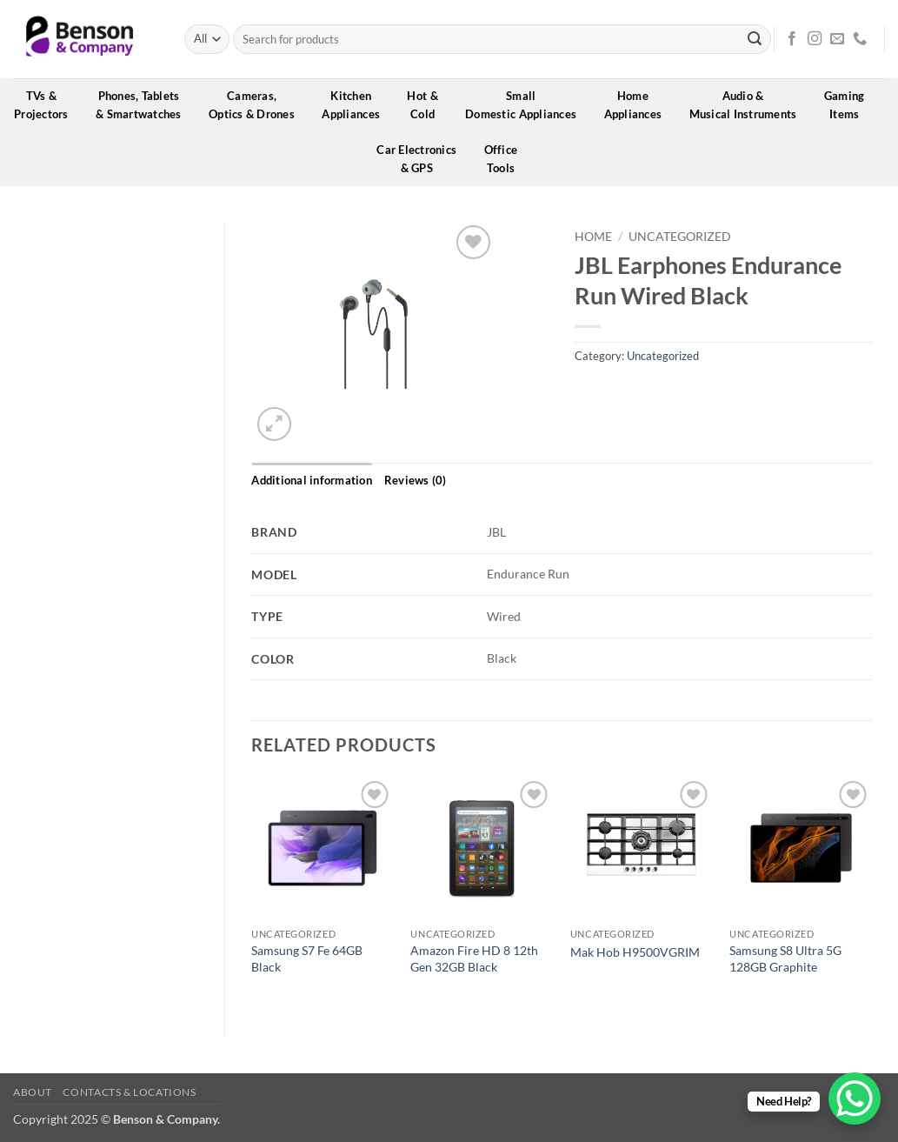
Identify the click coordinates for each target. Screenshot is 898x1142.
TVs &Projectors (47, 105)
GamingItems (850, 105)
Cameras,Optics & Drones (257, 105)
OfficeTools (506, 159)
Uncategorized (680, 237)
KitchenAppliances (356, 105)
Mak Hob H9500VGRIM (635, 952)
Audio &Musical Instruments (748, 105)
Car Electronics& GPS (422, 159)
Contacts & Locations (129, 1092)
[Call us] (860, 39)
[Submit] (754, 39)
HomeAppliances (639, 105)
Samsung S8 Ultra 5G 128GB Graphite (785, 958)
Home (593, 237)
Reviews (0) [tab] (415, 480)
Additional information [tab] (311, 480)
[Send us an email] (837, 39)
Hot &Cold (428, 105)
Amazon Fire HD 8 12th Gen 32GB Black (474, 958)
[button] (274, 424)
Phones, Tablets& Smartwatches (144, 105)
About (32, 1092)
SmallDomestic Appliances (526, 105)
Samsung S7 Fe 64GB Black (307, 958)
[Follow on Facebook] (792, 39)
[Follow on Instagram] (815, 39)
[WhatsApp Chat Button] (854, 1098)
